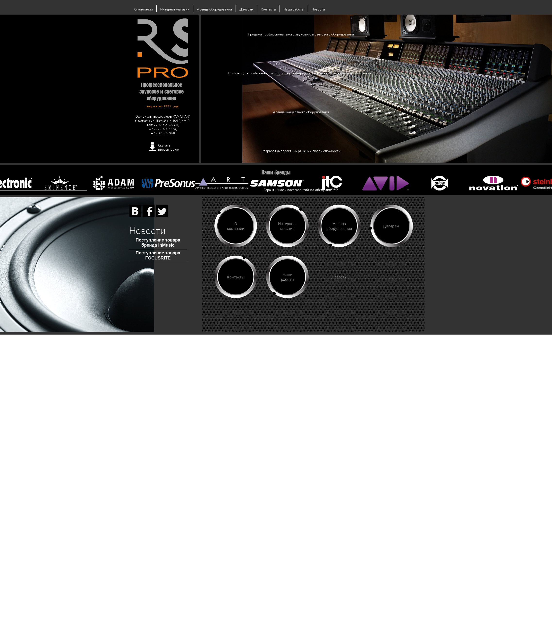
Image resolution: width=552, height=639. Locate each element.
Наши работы (293, 9)
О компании (143, 9)
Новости (318, 9)
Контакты (268, 9)
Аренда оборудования (214, 9)
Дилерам (246, 9)
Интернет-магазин (174, 9)
